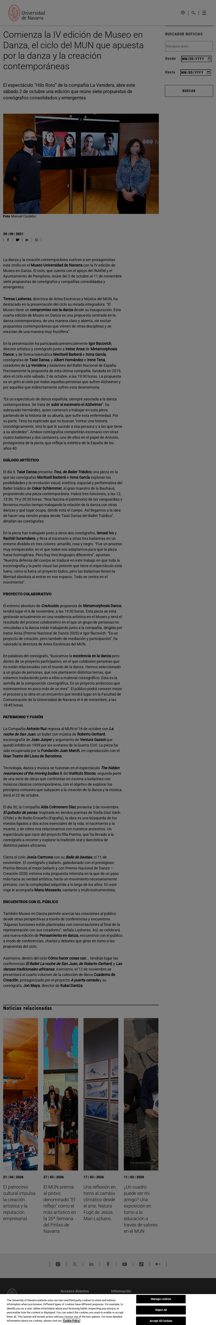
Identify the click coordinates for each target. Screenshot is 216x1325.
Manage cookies (161, 1299)
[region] (108, 1309)
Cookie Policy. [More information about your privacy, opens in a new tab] (71, 1320)
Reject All (161, 1310)
